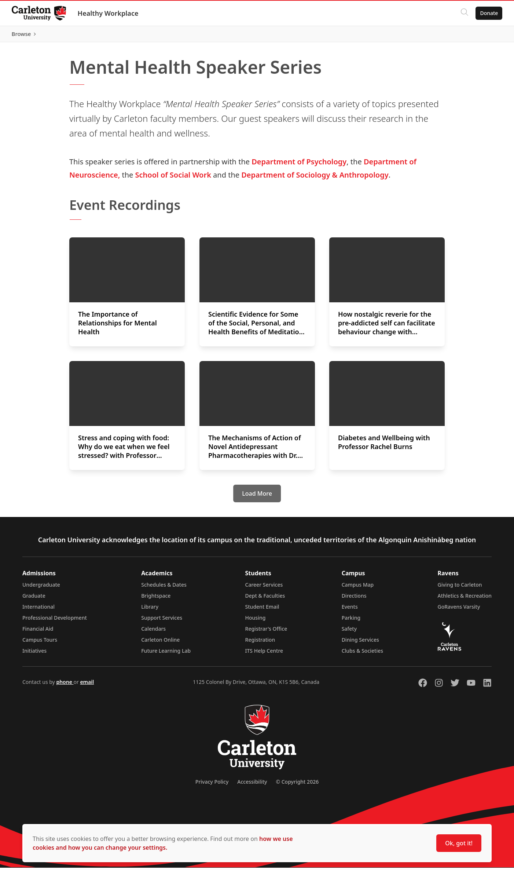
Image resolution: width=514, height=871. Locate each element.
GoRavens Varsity (459, 609)
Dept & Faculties (265, 598)
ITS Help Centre (264, 653)
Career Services (264, 587)
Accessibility (252, 784)
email (87, 685)
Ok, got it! (459, 843)
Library (149, 609)
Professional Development (54, 620)
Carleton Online (160, 642)
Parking (351, 620)
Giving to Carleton (460, 587)
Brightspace (155, 598)
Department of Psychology (299, 165)
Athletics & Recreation (465, 598)
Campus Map (358, 587)
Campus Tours (39, 642)
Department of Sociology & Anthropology (314, 178)
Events (350, 609)
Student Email (262, 609)
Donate (489, 13)
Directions (354, 598)
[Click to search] (464, 13)
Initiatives (34, 653)
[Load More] (257, 497)
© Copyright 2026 (297, 784)
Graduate (33, 598)
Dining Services (360, 642)
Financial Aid (37, 631)
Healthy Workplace (108, 13)
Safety (349, 631)
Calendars (153, 631)
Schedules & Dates (164, 587)
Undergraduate (41, 587)
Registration (260, 642)
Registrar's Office (266, 631)
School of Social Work (173, 178)
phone (64, 685)
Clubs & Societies (362, 653)
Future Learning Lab (166, 653)
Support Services (161, 620)
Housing (255, 620)
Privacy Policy (211, 784)
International (38, 609)
